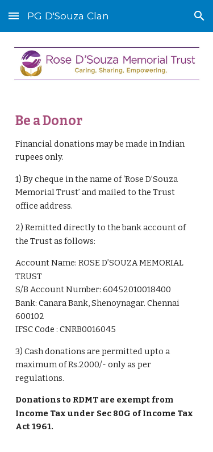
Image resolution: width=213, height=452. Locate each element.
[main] (107, 273)
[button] (13, 15)
